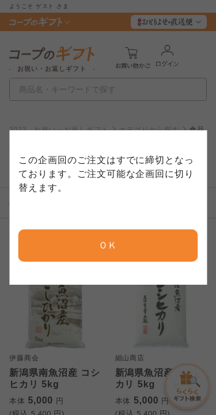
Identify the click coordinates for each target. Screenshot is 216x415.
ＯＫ (108, 245)
